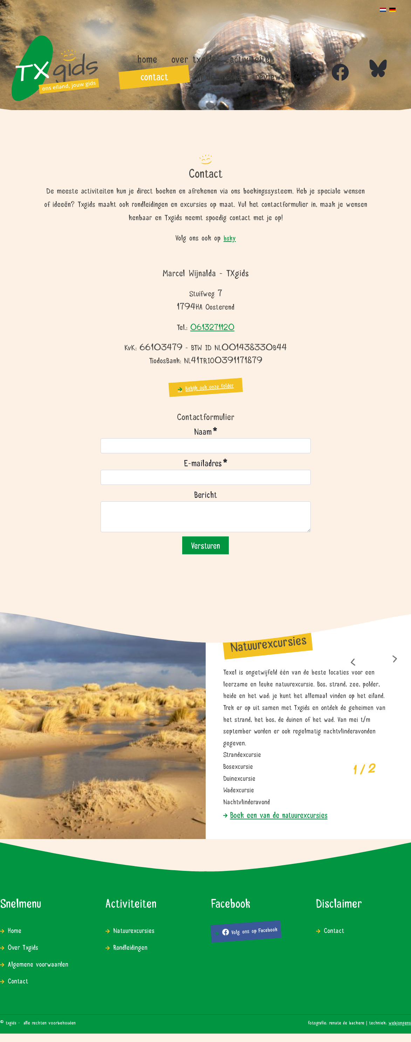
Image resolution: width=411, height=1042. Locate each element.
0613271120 (212, 327)
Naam (205, 430)
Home (14, 930)
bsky (230, 237)
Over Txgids (23, 946)
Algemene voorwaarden (38, 963)
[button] (353, 662)
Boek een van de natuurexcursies (279, 814)
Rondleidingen (130, 946)
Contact (18, 980)
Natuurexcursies (134, 930)
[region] (205, 723)
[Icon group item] (333, 65)
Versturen (205, 544)
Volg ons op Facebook (250, 930)
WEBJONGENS (400, 1022)
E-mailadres (205, 462)
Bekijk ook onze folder (209, 386)
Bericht (205, 494)
